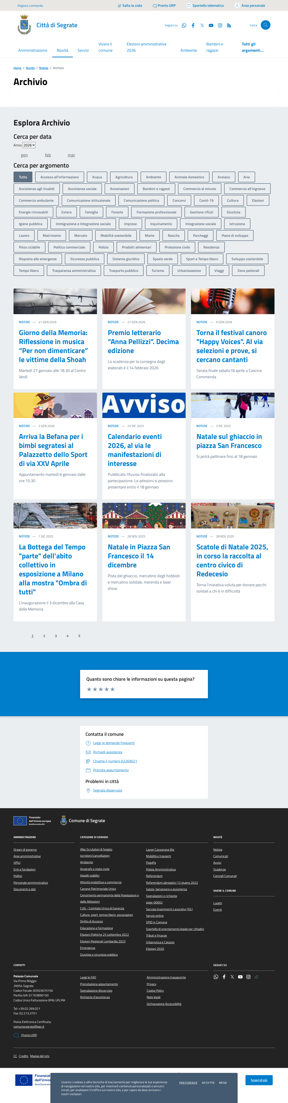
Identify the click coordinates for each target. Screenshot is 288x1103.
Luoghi (217, 903)
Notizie (43, 68)
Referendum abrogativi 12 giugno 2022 (172, 882)
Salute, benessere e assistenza (166, 889)
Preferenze (188, 1082)
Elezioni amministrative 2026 (146, 47)
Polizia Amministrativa (161, 869)
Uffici (17, 862)
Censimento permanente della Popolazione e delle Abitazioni (109, 898)
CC (15, 1056)
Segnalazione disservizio (96, 990)
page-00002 (154, 902)
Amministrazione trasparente (166, 977)
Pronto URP (25, 1035)
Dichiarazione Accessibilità (164, 1003)
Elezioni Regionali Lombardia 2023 (103, 941)
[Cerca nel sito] (265, 25)
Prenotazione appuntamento (99, 984)
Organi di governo (25, 849)
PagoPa (151, 862)
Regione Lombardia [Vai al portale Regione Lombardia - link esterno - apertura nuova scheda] (30, 5)
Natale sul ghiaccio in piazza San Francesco (229, 441)
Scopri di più (259, 1080)
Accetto (208, 1082)
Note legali (153, 997)
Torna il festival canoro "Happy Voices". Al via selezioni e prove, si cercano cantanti (231, 346)
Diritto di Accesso (91, 921)
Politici (18, 875)
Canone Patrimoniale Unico (98, 888)
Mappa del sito (39, 1056)
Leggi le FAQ (88, 977)
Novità (30, 68)
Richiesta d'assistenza (95, 997)
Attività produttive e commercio (101, 882)
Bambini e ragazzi (214, 47)
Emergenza (87, 947)
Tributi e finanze (156, 935)
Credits (23, 1056)
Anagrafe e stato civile (94, 868)
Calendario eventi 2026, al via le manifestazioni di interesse (135, 450)
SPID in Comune (156, 922)
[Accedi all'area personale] (249, 5)
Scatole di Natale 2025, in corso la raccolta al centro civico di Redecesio (232, 560)
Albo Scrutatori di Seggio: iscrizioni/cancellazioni (96, 852)
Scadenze (219, 869)
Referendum (154, 875)
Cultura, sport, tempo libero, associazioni (106, 914)
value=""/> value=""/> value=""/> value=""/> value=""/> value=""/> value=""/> (29, 145)
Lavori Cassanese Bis (160, 849)
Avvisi (217, 862)
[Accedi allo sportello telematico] (205, 5)
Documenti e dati (25, 889)
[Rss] (227, 25)
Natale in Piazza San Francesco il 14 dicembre (139, 555)
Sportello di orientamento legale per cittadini (175, 928)
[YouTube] (209, 25)
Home (17, 68)
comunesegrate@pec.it (29, 1026)
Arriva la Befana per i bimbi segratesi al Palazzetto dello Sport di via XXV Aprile (53, 450)
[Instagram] (218, 25)
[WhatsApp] (182, 25)
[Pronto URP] (164, 5)
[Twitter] (200, 25)
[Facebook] (191, 25)
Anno (25, 145)
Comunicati (220, 856)
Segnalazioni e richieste (161, 895)
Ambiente (188, 50)
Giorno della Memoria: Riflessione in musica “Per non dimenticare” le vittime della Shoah (53, 346)
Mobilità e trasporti (158, 856)
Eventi (217, 909)
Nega (223, 1082)
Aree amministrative (27, 856)
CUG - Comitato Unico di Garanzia (102, 908)
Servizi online (155, 915)
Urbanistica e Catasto (160, 942)
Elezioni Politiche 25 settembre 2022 (104, 934)
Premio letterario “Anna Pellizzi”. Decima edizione (143, 341)
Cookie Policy (155, 990)
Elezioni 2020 (155, 948)
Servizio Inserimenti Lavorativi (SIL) (169, 909)
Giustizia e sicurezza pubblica (99, 954)
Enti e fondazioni (25, 869)
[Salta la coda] (129, 5)
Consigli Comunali (225, 875)
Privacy (151, 984)
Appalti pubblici (89, 875)
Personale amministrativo (31, 882)
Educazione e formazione (96, 928)
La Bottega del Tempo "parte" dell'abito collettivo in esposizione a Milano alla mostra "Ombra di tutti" (53, 569)
